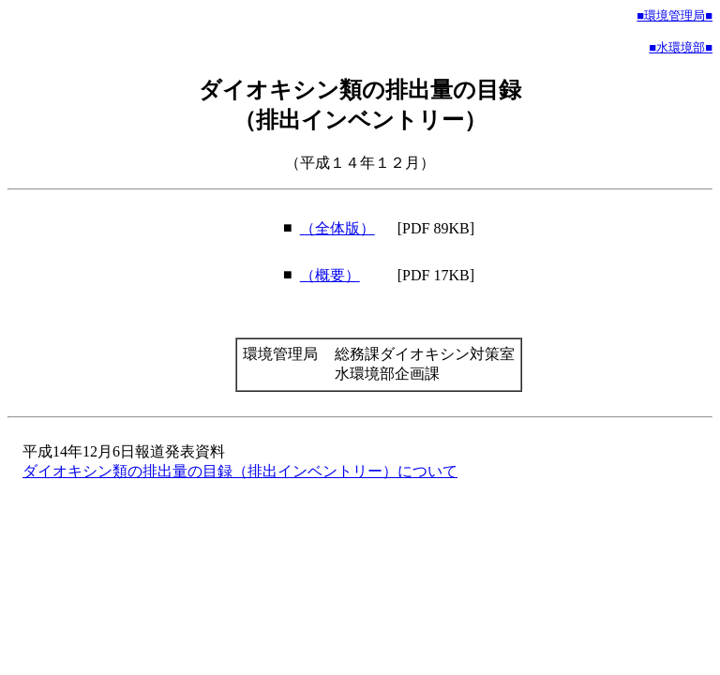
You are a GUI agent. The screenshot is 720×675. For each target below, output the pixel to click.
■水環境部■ (680, 47)
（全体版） (337, 228)
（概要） (330, 275)
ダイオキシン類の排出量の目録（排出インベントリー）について (240, 471)
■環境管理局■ (674, 15)
